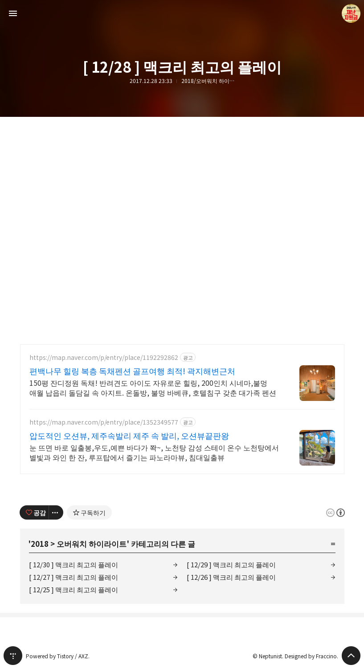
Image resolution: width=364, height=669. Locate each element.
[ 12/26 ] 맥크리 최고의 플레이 (231, 577)
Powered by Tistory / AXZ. (58, 656)
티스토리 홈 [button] (13, 655)
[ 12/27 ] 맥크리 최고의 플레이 (73, 577)
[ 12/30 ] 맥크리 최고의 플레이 (73, 564)
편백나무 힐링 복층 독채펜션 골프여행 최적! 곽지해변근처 (132, 370)
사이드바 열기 (13, 13)
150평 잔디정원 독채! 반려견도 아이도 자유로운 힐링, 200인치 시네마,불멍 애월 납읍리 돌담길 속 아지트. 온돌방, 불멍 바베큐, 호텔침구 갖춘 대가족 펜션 (152, 387)
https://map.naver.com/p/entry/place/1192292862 (103, 357)
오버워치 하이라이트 (92, 543)
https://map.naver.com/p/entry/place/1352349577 (103, 422)
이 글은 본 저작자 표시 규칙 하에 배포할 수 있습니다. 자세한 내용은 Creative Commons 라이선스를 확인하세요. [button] (335, 512)
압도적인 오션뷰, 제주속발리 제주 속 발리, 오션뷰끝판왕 (129, 435)
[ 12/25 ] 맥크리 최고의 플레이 (73, 589)
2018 (40, 543)
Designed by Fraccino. (311, 656)
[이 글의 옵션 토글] (56, 512)
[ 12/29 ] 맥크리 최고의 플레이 (231, 564)
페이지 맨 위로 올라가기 (351, 655)
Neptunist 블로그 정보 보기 (351, 13)
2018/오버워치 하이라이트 (208, 81)
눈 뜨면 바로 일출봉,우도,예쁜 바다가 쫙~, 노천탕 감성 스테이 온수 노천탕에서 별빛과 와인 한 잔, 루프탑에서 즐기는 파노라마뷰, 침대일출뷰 (154, 452)
